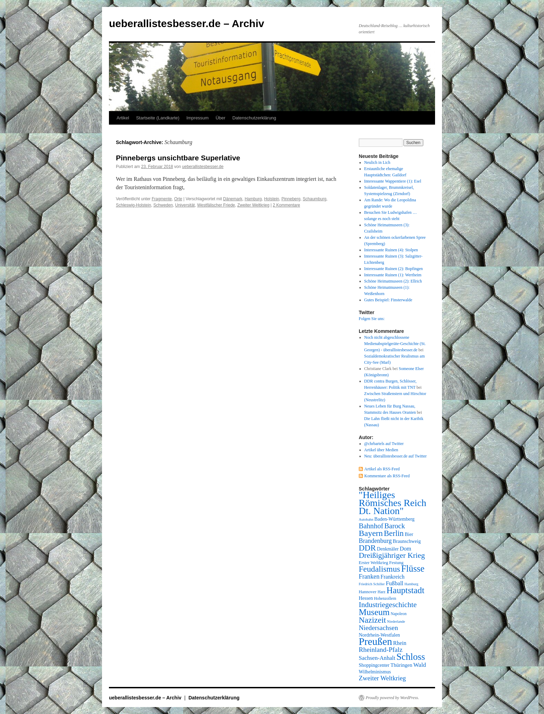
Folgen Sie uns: (372, 318)
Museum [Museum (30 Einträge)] (374, 612)
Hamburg (253, 198)
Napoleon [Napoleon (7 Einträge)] (399, 613)
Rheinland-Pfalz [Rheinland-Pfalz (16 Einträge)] (380, 649)
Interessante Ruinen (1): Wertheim (393, 274)
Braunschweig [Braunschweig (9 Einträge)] (407, 541)
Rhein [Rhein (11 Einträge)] (399, 643)
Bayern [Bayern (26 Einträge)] (371, 533)
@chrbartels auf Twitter (384, 443)
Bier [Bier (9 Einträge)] (409, 534)
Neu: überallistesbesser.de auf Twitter (395, 456)
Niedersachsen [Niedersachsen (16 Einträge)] (378, 627)
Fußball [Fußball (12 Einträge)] (394, 583)
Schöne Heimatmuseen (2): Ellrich (393, 281)
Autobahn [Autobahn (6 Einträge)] (366, 519)
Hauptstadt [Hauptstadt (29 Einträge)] (405, 590)
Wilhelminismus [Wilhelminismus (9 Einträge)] (375, 671)
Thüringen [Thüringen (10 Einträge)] (402, 665)
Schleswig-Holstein (133, 205)
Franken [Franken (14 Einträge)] (369, 576)
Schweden (163, 205)
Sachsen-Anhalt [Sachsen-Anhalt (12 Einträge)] (377, 658)
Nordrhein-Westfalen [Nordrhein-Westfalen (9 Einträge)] (379, 635)
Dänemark (232, 198)
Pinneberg (290, 198)
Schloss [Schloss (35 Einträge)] (410, 657)
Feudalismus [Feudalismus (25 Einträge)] (379, 568)
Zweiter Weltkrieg (253, 205)
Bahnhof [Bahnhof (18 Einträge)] (371, 526)
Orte (178, 198)
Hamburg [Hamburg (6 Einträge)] (411, 584)
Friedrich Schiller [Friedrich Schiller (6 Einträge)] (372, 584)
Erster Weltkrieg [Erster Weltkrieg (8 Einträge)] (373, 562)
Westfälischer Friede (216, 205)
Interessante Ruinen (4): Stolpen (391, 249)
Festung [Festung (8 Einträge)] (396, 562)
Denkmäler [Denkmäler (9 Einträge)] (388, 549)
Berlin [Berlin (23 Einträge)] (393, 533)
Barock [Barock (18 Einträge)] (394, 526)
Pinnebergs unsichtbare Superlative (178, 158)
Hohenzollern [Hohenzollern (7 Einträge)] (385, 598)
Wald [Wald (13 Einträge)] (419, 664)
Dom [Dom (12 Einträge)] (405, 548)
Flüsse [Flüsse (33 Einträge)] (412, 569)
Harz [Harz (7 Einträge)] (381, 591)
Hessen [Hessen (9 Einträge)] (366, 598)
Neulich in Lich (377, 162)
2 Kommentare (286, 205)
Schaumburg (314, 198)
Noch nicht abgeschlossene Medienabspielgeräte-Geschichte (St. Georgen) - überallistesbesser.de (395, 343)
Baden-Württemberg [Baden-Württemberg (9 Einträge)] (394, 519)
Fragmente (162, 198)
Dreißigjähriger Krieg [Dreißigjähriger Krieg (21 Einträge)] (392, 555)
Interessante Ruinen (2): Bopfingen (393, 268)
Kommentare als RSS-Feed (387, 475)
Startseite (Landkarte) (157, 117)
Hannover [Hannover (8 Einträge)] (367, 591)
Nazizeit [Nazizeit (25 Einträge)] (372, 619)
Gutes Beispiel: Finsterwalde (388, 299)
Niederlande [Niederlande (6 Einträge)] (396, 621)
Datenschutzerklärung (254, 117)
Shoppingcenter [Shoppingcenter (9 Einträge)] (374, 665)
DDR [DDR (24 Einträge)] (367, 547)
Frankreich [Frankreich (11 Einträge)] (393, 577)
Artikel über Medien (381, 449)
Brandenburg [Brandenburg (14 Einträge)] (375, 540)
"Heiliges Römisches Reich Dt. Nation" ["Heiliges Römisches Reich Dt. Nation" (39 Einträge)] (392, 502)
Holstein (271, 198)
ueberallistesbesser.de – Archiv (186, 23)
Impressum (197, 117)
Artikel (123, 117)
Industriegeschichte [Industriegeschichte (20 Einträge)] (388, 604)
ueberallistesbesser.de (202, 166)
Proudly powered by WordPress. (392, 697)
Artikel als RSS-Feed (382, 469)
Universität (185, 205)
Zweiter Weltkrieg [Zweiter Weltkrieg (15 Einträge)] (382, 678)
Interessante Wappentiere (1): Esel (392, 181)
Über (220, 117)
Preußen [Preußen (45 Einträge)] (375, 641)
